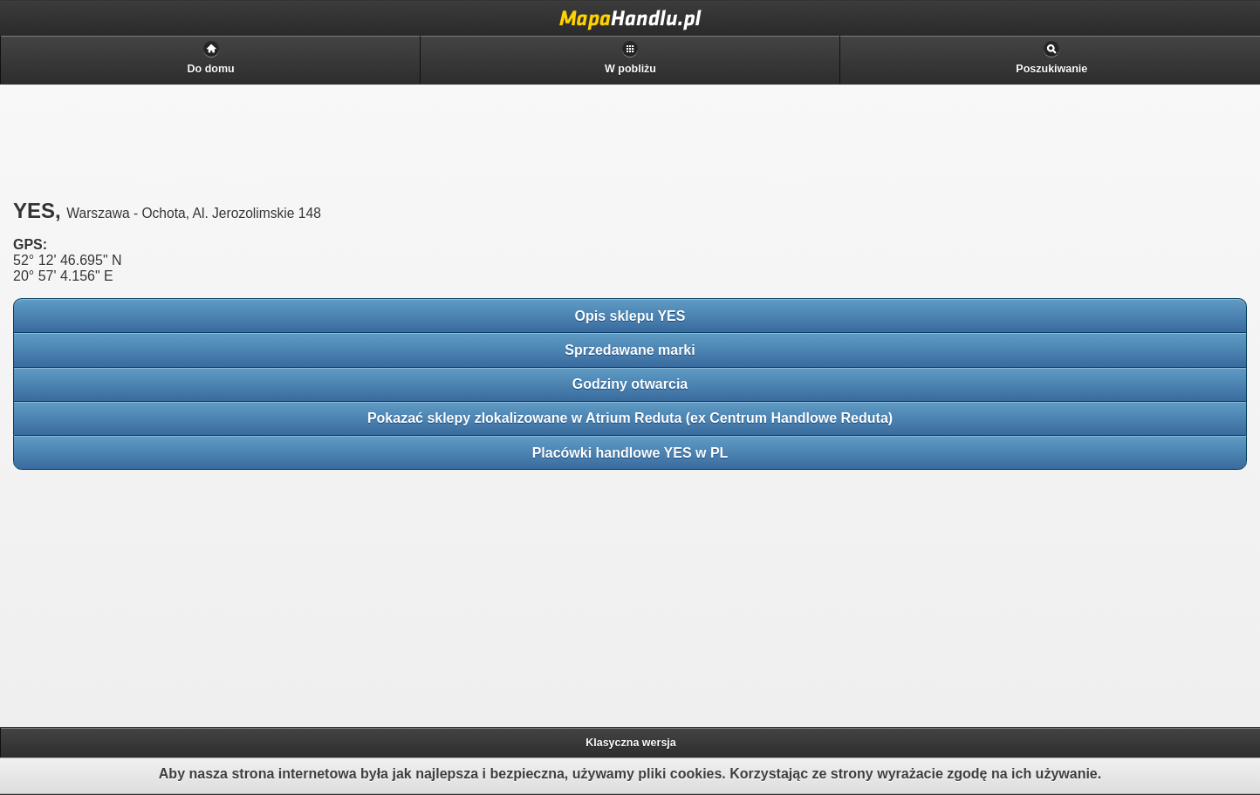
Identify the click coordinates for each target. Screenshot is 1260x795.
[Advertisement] (139, 593)
